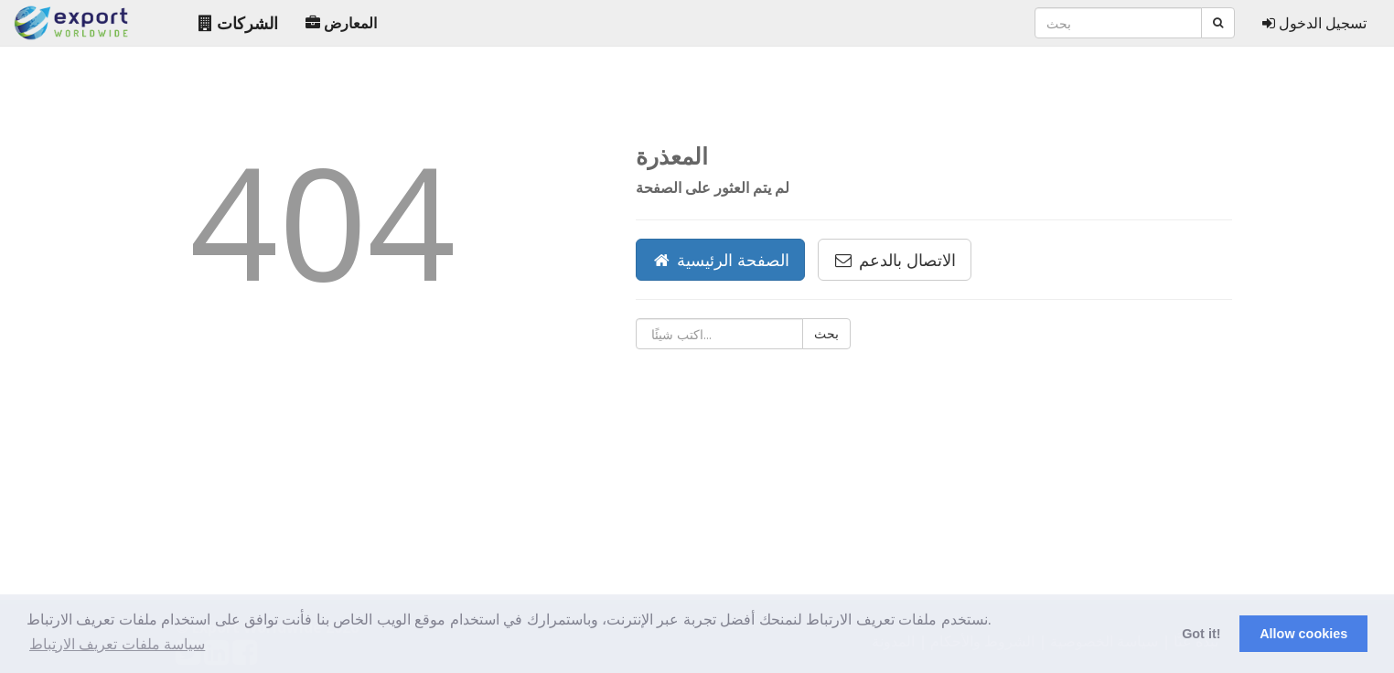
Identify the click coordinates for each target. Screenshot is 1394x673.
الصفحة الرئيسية (720, 260)
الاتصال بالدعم (894, 260)
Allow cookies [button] (1303, 633)
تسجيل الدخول (1314, 23)
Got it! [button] (1201, 633)
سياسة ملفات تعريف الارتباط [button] (117, 644)
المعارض (341, 23)
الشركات (238, 23)
